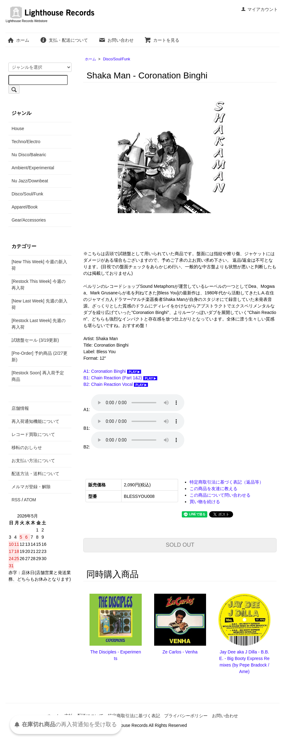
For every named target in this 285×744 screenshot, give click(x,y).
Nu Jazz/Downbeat (29, 180)
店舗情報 (20, 408)
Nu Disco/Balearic (28, 154)
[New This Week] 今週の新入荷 (39, 265)
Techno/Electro (25, 141)
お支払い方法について (33, 460)
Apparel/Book (24, 206)
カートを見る (161, 40)
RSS (16, 499)
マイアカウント (259, 9)
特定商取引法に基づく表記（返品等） (227, 482)
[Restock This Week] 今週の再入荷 (38, 284)
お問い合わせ (116, 40)
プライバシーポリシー (186, 715)
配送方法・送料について (35, 473)
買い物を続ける (205, 501)
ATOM (30, 499)
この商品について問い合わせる (220, 495)
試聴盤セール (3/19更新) (35, 340)
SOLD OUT (180, 545)
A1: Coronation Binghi (112, 371)
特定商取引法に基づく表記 (134, 715)
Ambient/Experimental (32, 167)
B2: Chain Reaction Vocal (115, 384)
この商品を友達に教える (213, 488)
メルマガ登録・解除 (31, 486)
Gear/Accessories (28, 220)
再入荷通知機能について (35, 421)
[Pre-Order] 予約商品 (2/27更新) (39, 356)
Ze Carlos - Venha (180, 651)
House (17, 128)
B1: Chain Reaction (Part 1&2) (120, 377)
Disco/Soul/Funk (116, 59)
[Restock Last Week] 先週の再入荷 (38, 324)
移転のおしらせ (26, 447)
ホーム (18, 40)
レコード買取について (33, 434)
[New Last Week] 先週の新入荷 (39, 304)
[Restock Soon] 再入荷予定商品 (37, 376)
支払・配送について (64, 40)
